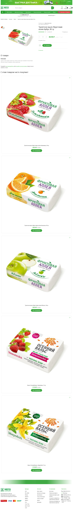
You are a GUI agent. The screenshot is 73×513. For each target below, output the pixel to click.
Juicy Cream (27, 506)
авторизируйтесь (10, 66)
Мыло (54, 12)
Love (26, 507)
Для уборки (28, 12)
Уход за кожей (47, 12)
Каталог (10, 19)
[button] (3, 12)
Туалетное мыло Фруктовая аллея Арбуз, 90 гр (26, 19)
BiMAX (26, 498)
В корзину (36, 150)
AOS (26, 491)
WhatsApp (64, 493)
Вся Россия (51, 15)
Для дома (39, 502)
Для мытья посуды (19, 12)
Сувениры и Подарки (64, 12)
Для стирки (9, 12)
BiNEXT (26, 500)
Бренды (27, 489)
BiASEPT (26, 496)
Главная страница (4, 19)
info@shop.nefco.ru (66, 495)
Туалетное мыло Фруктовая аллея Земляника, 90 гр (36, 145)
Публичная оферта (53, 493)
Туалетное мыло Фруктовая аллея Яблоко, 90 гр (36, 305)
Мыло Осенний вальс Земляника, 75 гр (36, 385)
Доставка (51, 491)
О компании (52, 489)
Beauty (26, 495)
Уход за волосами (37, 12)
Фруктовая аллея (48, 23)
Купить (47, 45)
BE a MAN (27, 493)
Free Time (27, 504)
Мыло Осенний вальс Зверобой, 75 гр (36, 465)
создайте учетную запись (21, 66)
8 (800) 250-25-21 (66, 491)
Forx (26, 502)
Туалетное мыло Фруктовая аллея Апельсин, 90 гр (36, 225)
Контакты (64, 489)
